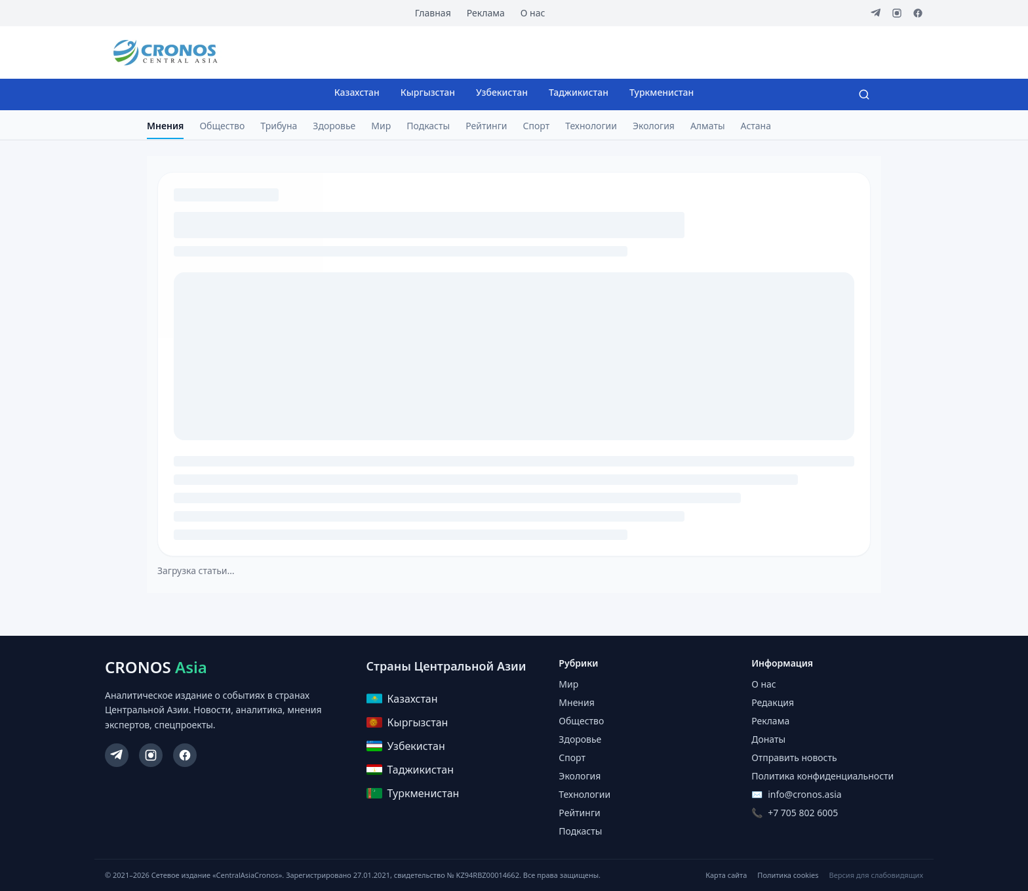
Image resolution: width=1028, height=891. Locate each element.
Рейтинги (486, 125)
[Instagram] (897, 13)
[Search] (864, 94)
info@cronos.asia (804, 794)
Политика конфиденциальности (822, 776)
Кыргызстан (428, 92)
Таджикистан (578, 92)
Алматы (707, 125)
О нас (533, 13)
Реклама (486, 13)
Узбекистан (502, 92)
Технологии (591, 125)
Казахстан (357, 92)
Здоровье (334, 125)
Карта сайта (726, 875)
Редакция (772, 702)
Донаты (768, 739)
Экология (654, 125)
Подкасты (428, 125)
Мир (381, 125)
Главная (433, 13)
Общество (222, 125)
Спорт (536, 125)
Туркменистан (661, 92)
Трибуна (278, 125)
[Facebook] (918, 13)
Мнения (165, 125)
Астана (756, 125)
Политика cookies (787, 875)
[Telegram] (876, 13)
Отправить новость (794, 757)
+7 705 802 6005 (803, 812)
